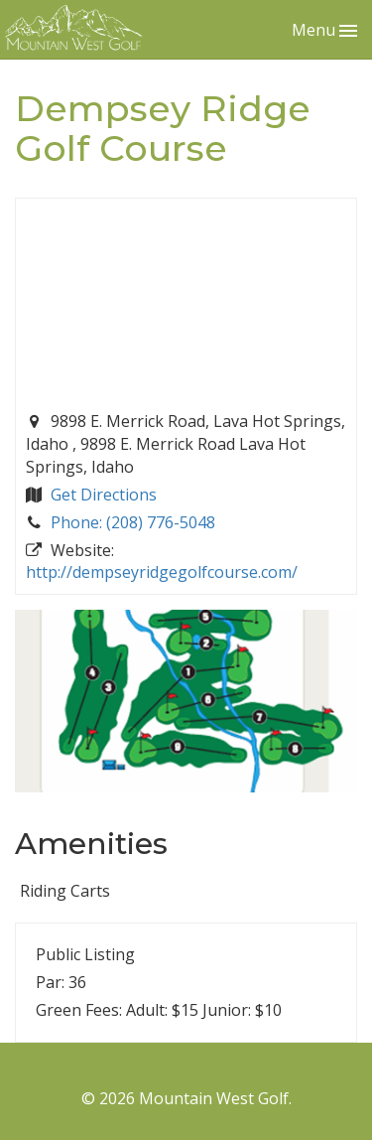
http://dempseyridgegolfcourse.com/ (162, 572)
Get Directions (104, 494)
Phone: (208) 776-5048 (133, 522)
